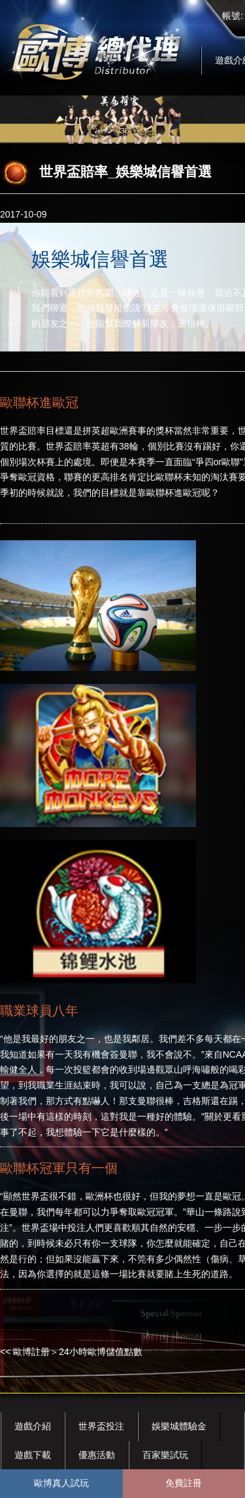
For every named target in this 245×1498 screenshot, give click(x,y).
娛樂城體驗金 (179, 1426)
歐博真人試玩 (61, 1483)
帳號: (232, 15)
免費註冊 (183, 1483)
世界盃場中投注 (54, 1227)
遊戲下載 (32, 1455)
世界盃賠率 (23, 430)
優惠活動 (96, 1455)
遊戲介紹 (32, 1426)
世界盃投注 (101, 1426)
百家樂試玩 (165, 1455)
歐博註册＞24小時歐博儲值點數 (77, 1351)
